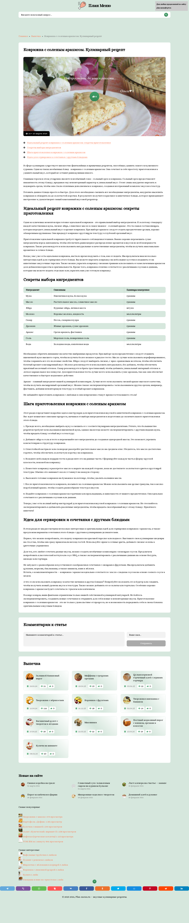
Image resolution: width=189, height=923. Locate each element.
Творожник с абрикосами (50, 700)
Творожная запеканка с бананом (146, 700)
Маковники (90, 722)
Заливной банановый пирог (47, 676)
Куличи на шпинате (46, 745)
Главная (23, 36)
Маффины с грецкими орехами (96, 676)
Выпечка (36, 36)
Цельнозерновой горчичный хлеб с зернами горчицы (148, 677)
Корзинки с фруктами (96, 700)
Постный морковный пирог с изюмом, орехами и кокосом (148, 722)
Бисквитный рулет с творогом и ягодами (47, 722)
